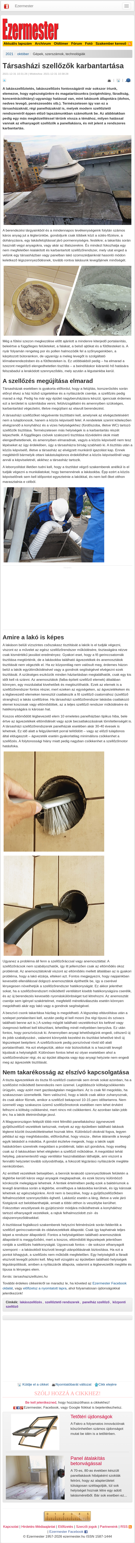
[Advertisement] (67, 599)
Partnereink (109, 1527)
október (23, 54)
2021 (9, 54)
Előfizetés (65, 1527)
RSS (126, 1527)
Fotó (89, 43)
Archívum (43, 43)
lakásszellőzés (31, 1302)
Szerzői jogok (86, 1527)
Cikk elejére (105, 1384)
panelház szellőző (95, 1302)
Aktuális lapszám (18, 43)
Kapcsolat (11, 1527)
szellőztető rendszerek (62, 1302)
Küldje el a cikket (32, 1384)
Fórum (76, 43)
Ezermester (24, 6)
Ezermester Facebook (68, 1532)
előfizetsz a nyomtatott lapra (45, 1288)
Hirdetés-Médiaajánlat (38, 1527)
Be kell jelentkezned (40, 1402)
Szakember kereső (111, 43)
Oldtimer (61, 43)
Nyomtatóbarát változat (71, 1384)
